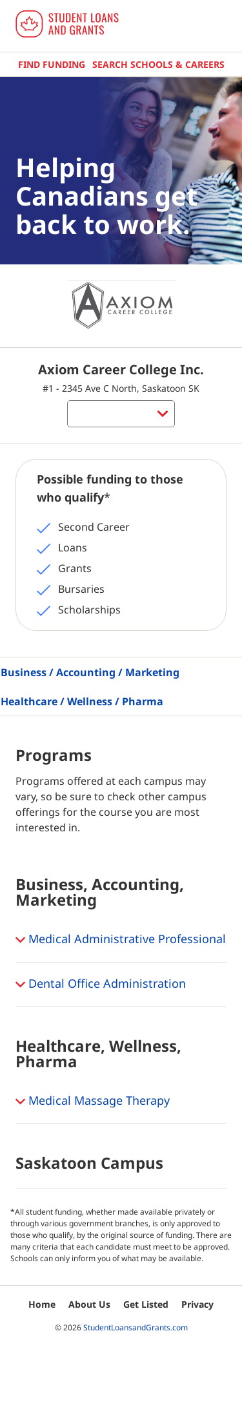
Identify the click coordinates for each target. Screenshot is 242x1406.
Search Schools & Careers (158, 64)
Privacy (197, 1304)
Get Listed (145, 1304)
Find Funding (51, 64)
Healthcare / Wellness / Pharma (82, 701)
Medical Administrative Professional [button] (120, 940)
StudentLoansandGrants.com (135, 1327)
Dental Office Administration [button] (100, 984)
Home (41, 1304)
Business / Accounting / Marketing (90, 672)
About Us (89, 1304)
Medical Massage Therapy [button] (92, 1101)
